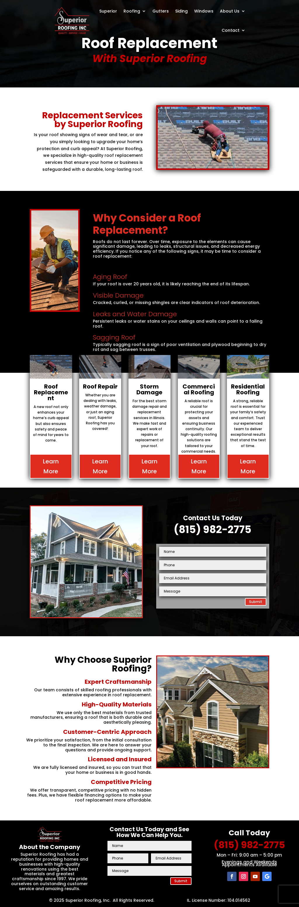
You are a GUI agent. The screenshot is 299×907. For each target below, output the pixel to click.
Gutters (160, 11)
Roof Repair (100, 386)
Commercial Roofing (198, 389)
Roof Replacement (51, 392)
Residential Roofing (248, 389)
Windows (203, 11)
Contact (230, 30)
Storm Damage (149, 389)
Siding (181, 11)
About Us (229, 11)
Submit (255, 601)
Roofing (132, 11)
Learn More (51, 466)
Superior (108, 11)
